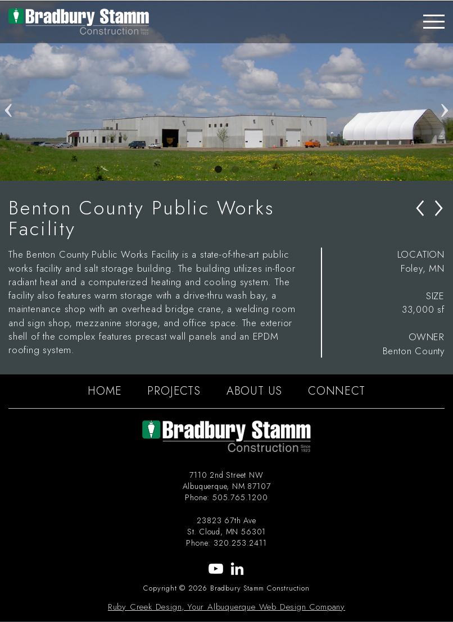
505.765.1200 (240, 497)
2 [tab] (235, 169)
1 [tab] (218, 169)
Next (444, 91)
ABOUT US (254, 391)
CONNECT (336, 391)
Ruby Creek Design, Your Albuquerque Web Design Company (226, 607)
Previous (8, 91)
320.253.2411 (240, 542)
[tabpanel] (226, 91)
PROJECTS (173, 391)
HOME (104, 391)
